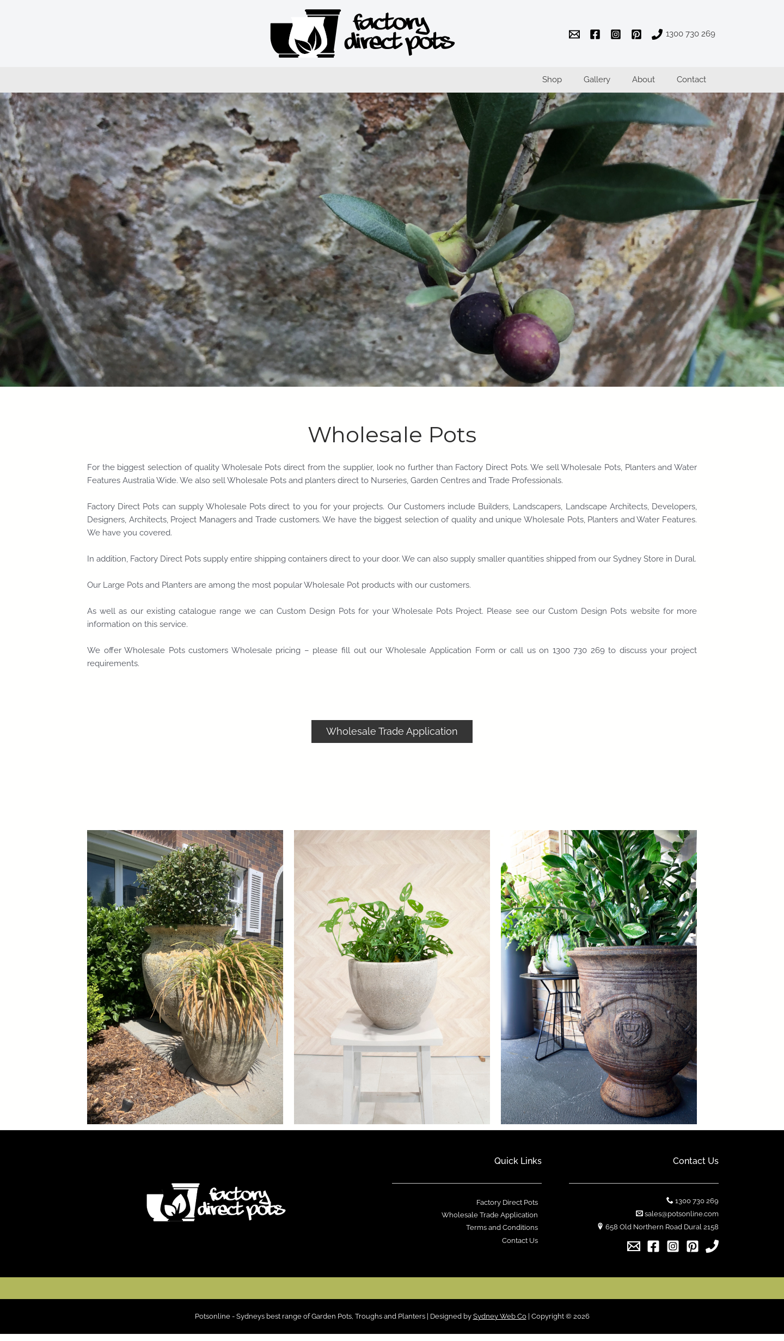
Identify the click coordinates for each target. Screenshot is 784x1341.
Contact (694, 84)
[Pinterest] (692, 1253)
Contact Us (524, 1249)
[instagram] (617, 34)
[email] (576, 34)
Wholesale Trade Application (493, 1222)
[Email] (633, 1253)
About (651, 84)
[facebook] (596, 34)
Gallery (610, 84)
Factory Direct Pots (511, 1209)
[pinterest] (638, 34)
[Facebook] (653, 1253)
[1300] (683, 34)
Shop (571, 84)
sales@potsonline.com (682, 1221)
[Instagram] (672, 1253)
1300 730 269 (697, 1208)
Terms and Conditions (506, 1236)
